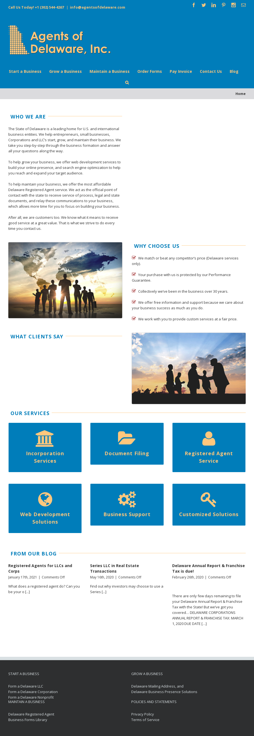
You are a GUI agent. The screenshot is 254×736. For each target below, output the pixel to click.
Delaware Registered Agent (31, 189)
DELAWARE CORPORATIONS (212, 612)
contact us (32, 228)
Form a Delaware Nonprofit (31, 697)
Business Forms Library (27, 719)
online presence (39, 167)
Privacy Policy (142, 714)
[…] (204, 623)
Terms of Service (145, 719)
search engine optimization (85, 167)
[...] (27, 591)
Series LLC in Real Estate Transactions (114, 568)
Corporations (19, 139)
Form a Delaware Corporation (33, 691)
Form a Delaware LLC (25, 686)
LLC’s (43, 139)
